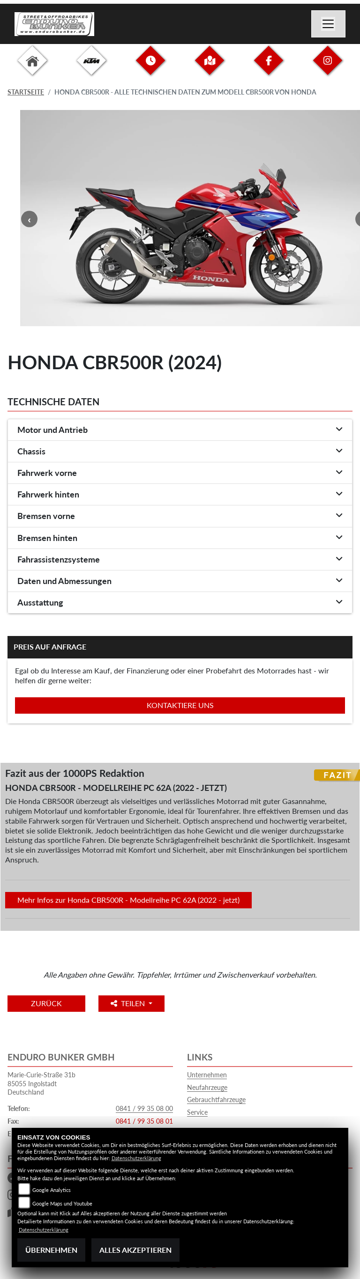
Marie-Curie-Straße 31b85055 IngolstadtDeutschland (41, 1083)
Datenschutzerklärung (136, 1158)
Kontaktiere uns (180, 705)
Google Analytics (51, 1190)
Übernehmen (51, 1249)
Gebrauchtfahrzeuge (216, 1100)
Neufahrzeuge (207, 1087)
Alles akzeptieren (135, 1249)
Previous (29, 219)
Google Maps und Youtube (62, 1203)
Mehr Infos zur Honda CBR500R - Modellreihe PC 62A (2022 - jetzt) (128, 899)
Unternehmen (207, 1075)
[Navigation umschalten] (328, 23)
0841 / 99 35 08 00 (144, 1108)
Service (197, 1112)
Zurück (46, 1003)
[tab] (180, 430)
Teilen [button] (129, 1003)
